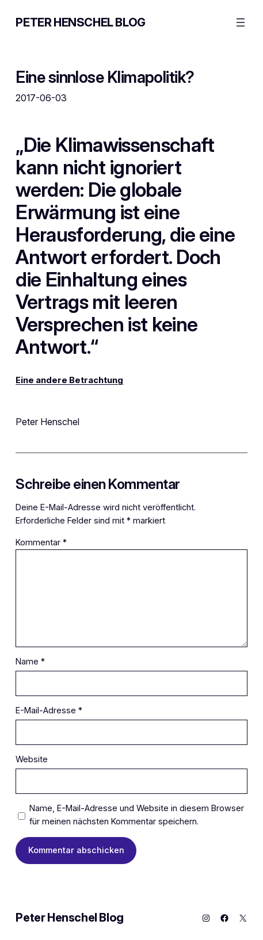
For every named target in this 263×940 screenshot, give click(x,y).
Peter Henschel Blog (80, 22)
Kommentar (41, 542)
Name (30, 661)
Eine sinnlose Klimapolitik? (105, 77)
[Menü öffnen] (240, 22)
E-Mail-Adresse (49, 710)
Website (32, 759)
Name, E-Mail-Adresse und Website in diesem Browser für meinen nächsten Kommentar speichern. (136, 815)
